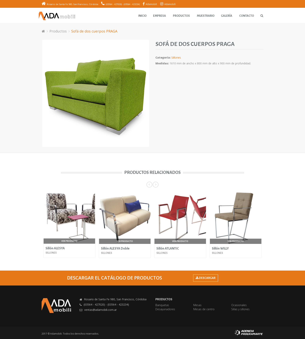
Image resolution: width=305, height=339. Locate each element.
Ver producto (69, 241)
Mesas (197, 305)
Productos (181, 15)
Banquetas (162, 305)
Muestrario (206, 15)
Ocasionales (239, 305)
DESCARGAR (206, 277)
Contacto (246, 15)
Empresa (159, 15)
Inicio (142, 15)
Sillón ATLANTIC (167, 248)
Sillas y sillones (240, 309)
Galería (226, 15)
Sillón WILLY (220, 248)
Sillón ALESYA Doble (115, 248)
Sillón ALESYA (55, 248)
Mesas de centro (204, 309)
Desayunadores (165, 309)
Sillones (176, 57)
